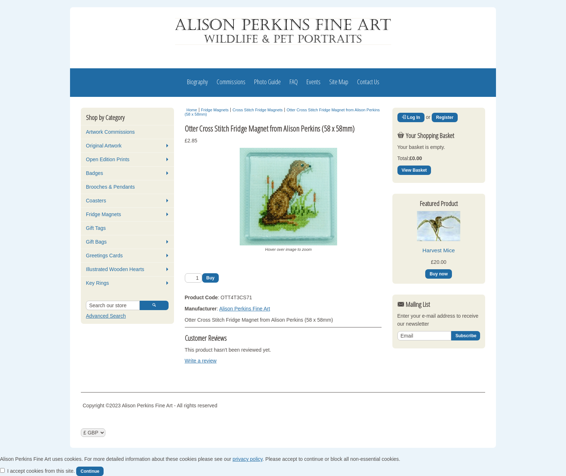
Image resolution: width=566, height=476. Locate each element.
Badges (94, 173)
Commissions (231, 81)
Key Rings (97, 283)
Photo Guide (267, 81)
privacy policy (247, 459)
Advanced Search (106, 316)
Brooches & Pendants (110, 187)
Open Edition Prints (108, 159)
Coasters (96, 200)
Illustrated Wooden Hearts (115, 269)
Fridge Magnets (103, 214)
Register (444, 117)
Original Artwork (104, 146)
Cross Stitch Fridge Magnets (257, 110)
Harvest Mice (438, 250)
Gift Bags (96, 242)
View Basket (414, 170)
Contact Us (368, 81)
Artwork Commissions (110, 132)
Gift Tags (96, 228)
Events (313, 81)
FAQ (293, 81)
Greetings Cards (104, 255)
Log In (411, 117)
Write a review (201, 361)
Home (192, 110)
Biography (197, 81)
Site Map (338, 81)
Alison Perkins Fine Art (244, 309)
